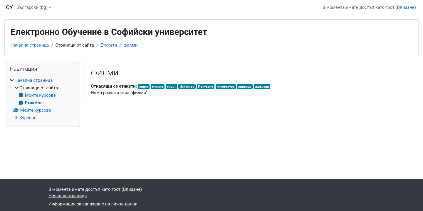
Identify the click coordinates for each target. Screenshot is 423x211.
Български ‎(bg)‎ (32, 7)
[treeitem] (42, 99)
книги (143, 87)
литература (225, 87)
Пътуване (205, 87)
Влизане (405, 7)
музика (157, 87)
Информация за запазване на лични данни (92, 204)
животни (262, 87)
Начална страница (30, 45)
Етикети (108, 45)
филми (131, 45)
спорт (171, 87)
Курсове (27, 117)
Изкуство (187, 87)
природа (244, 87)
